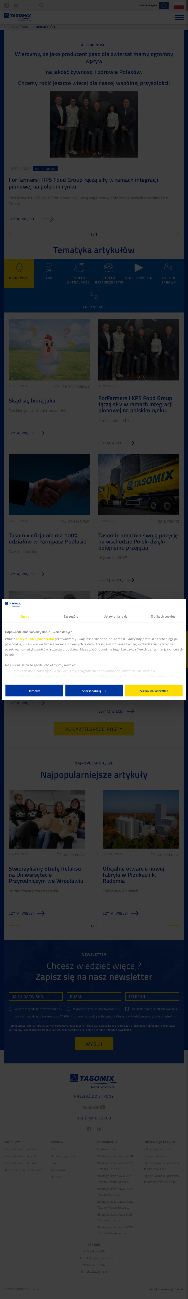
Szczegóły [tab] (71, 616)
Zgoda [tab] (25, 616)
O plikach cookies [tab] (163, 616)
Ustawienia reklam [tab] (117, 616)
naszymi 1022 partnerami (35, 638)
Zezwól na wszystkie (153, 690)
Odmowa (34, 690)
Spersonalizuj (94, 690)
